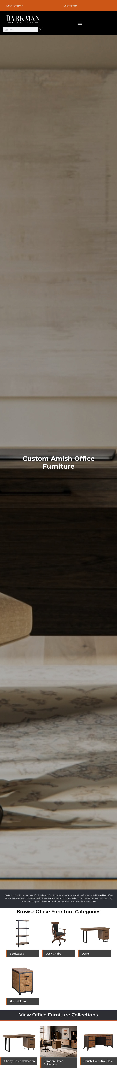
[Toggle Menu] (80, 23)
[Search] (40, 29)
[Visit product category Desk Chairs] (58, 938)
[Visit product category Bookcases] (22, 938)
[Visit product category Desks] (94, 938)
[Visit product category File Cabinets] (22, 986)
